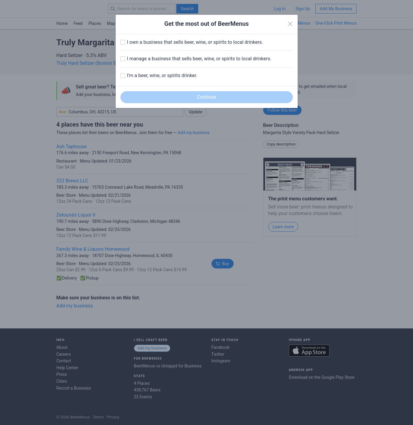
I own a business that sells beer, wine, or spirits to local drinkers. (195, 42)
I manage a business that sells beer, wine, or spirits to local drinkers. (199, 58)
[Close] (290, 24)
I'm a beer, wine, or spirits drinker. (162, 75)
